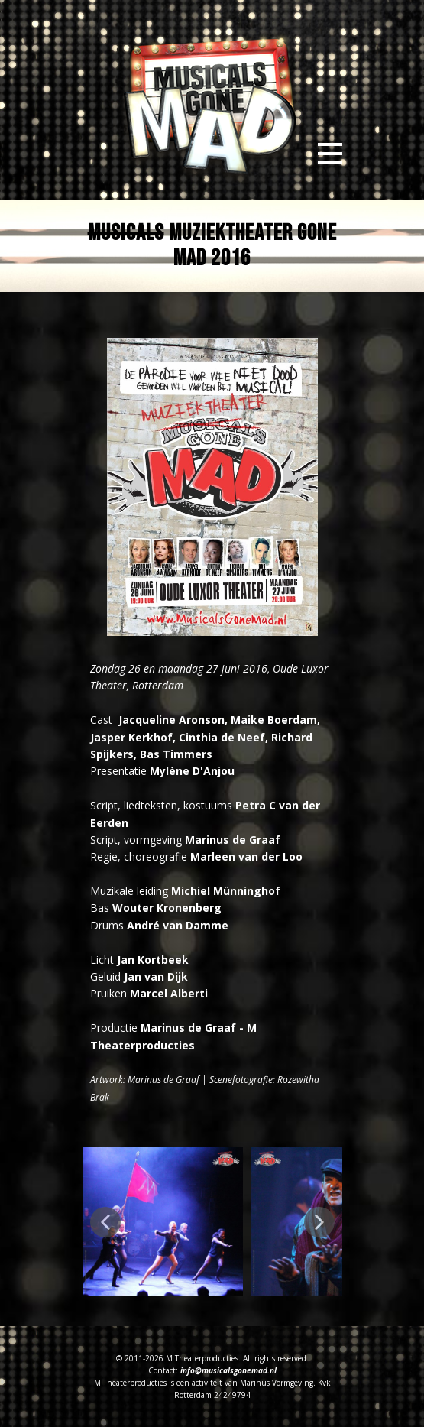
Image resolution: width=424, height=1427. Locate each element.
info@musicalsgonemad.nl (228, 1370)
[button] (105, 1222)
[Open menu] (330, 153)
